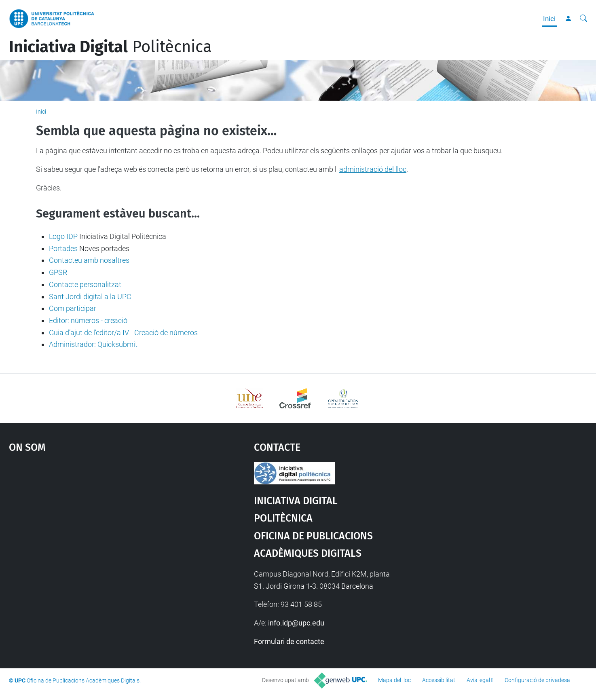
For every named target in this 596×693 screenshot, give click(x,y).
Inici (549, 19)
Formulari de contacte (289, 641)
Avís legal (478, 680)
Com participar (72, 308)
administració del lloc (372, 169)
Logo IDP (63, 236)
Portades (63, 248)
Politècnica (110, 47)
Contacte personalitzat (85, 284)
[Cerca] (583, 19)
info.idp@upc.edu (296, 623)
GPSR (58, 272)
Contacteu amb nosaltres (89, 260)
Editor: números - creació (88, 320)
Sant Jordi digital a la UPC (90, 296)
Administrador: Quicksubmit (93, 344)
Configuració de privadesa (537, 680)
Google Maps (102, 522)
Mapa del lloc (394, 680)
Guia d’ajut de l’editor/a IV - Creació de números (123, 332)
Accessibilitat (438, 680)
